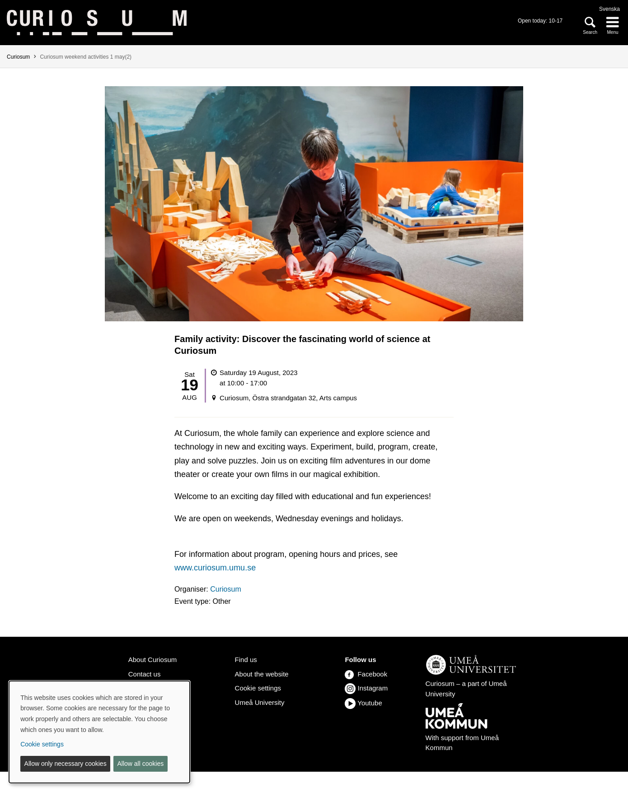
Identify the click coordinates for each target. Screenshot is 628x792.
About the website (262, 674)
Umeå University (260, 702)
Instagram (373, 688)
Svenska (609, 9)
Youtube (369, 703)
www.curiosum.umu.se (215, 567)
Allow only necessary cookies (65, 763)
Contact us (144, 674)
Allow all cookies (140, 763)
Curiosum (18, 57)
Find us (246, 659)
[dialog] (99, 732)
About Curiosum (152, 659)
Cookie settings (258, 688)
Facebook (366, 674)
